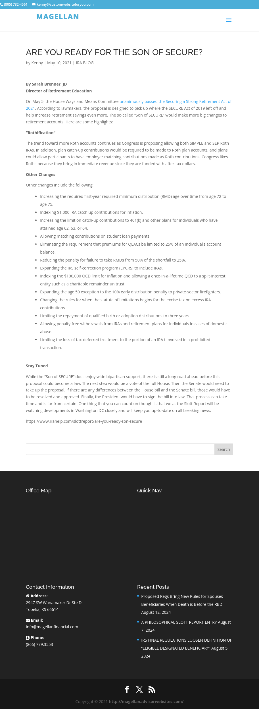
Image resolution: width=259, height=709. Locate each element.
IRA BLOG (84, 62)
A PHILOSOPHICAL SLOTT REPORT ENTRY (179, 622)
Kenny (37, 62)
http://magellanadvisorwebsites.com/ (146, 701)
